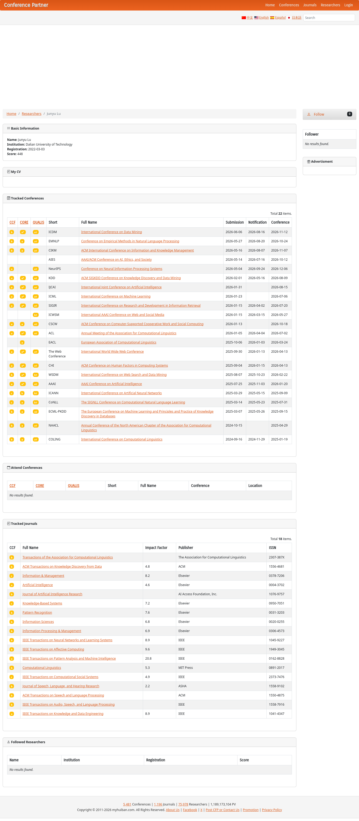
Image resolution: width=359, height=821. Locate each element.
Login (349, 5)
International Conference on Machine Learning (116, 296)
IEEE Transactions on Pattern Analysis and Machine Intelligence (69, 658)
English (264, 17)
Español (280, 17)
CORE (24, 222)
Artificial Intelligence (38, 585)
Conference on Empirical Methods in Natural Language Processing (130, 241)
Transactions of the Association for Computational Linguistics (68, 557)
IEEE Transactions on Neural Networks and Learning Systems (68, 640)
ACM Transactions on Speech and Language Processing (63, 695)
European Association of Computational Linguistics (118, 342)
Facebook (190, 810)
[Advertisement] (179, 64)
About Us (173, 810)
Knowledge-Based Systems (42, 603)
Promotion (251, 810)
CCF (12, 222)
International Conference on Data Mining (111, 232)
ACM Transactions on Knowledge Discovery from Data (62, 566)
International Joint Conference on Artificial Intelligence (121, 287)
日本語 (296, 17)
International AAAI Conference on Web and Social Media (122, 314)
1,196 (158, 804)
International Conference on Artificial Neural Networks (121, 393)
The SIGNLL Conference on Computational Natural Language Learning (133, 402)
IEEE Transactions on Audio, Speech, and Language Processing (69, 704)
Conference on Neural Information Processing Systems (121, 268)
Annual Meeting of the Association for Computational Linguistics (128, 333)
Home (270, 5)
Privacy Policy (272, 810)
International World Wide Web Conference (112, 351)
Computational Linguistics (42, 667)
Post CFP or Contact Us (222, 810)
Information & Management (43, 575)
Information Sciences (38, 621)
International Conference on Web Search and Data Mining (124, 374)
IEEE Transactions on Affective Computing (53, 649)
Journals (309, 5)
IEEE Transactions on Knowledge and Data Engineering (63, 713)
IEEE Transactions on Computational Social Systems (60, 677)
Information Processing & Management (52, 631)
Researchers (330, 5)
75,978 (183, 804)
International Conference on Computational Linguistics (122, 439)
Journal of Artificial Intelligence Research (52, 594)
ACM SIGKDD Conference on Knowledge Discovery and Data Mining (131, 278)
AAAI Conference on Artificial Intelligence (111, 384)
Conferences (289, 5)
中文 (250, 17)
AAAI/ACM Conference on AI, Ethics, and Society (116, 259)
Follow (329, 114)
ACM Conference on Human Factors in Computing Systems (124, 365)
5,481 (127, 804)
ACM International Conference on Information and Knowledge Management (137, 250)
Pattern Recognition (37, 612)
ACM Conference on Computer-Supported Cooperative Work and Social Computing (142, 324)
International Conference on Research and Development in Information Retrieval (141, 305)
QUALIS (38, 222)
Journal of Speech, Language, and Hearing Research (61, 686)
